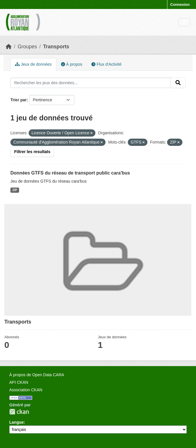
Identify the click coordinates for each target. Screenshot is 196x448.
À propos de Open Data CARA (36, 374)
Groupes (27, 46)
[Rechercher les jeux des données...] (90, 83)
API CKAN (18, 382)
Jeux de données (33, 64)
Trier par (18, 100)
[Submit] (178, 83)
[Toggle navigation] (184, 22)
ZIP (14, 190)
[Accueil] (9, 46)
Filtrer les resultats (32, 151)
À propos (71, 64)
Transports (56, 46)
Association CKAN (25, 390)
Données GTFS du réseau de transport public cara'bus (70, 172)
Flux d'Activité (106, 64)
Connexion (180, 4)
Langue (16, 422)
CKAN (19, 412)
